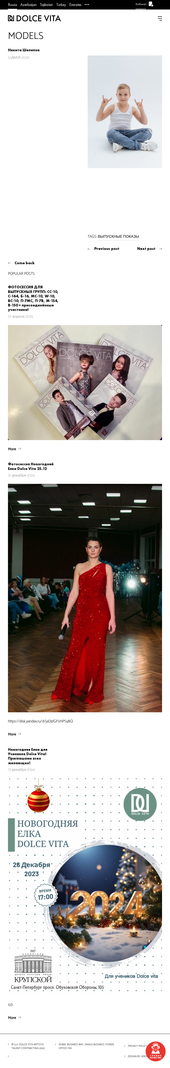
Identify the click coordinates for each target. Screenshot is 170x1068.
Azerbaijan (28, 4)
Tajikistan (46, 4)
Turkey (61, 4)
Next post (146, 248)
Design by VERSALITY (140, 1056)
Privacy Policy (137, 1046)
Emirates (75, 4)
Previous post (106, 248)
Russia (12, 4)
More (12, 449)
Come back (25, 262)
